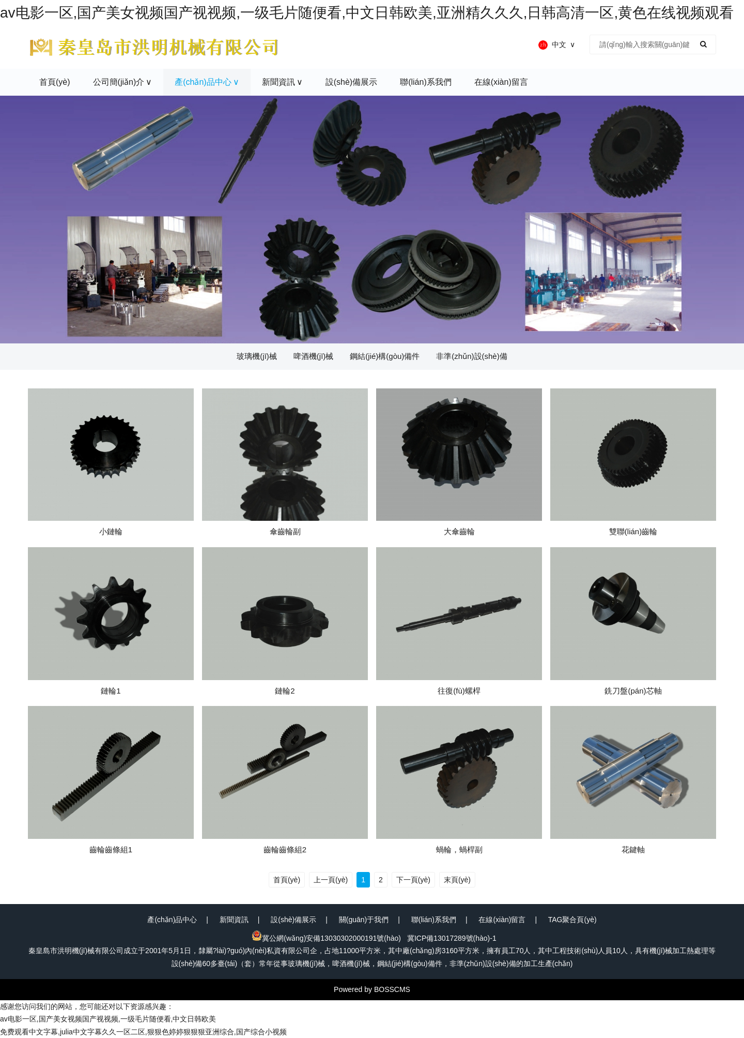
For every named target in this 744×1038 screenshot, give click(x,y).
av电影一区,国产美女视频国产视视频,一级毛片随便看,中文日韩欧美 (108, 1019)
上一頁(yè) (331, 880)
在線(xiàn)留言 (501, 919)
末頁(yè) (457, 880)
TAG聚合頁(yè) (572, 919)
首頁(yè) (286, 880)
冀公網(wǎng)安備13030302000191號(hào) (326, 938)
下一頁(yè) (413, 880)
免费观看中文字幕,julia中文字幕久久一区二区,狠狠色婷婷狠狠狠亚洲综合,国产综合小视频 (143, 1032)
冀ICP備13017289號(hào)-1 (452, 938)
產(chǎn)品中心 (172, 919)
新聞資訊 (234, 919)
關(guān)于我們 (364, 919)
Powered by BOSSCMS (372, 989)
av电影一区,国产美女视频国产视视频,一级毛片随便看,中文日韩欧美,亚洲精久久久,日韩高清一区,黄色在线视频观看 (367, 13)
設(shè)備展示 (293, 919)
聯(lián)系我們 (433, 919)
